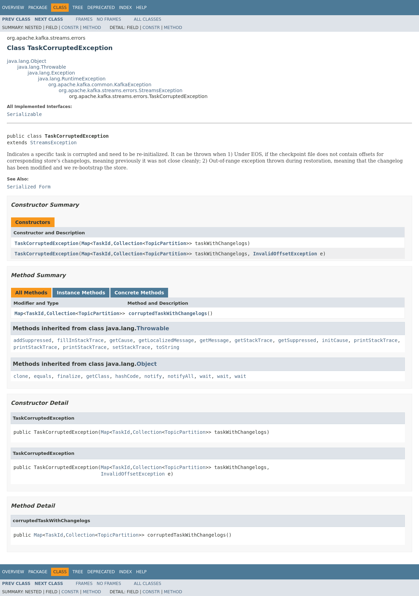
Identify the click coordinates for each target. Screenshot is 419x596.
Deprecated (101, 7)
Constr (70, 27)
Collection (128, 243)
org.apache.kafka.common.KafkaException (100, 84)
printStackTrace (375, 340)
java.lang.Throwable (41, 67)
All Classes (147, 19)
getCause (121, 340)
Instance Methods (81, 292)
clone (20, 376)
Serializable (24, 114)
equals (42, 376)
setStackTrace (131, 347)
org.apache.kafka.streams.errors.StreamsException (121, 90)
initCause (335, 340)
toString (167, 347)
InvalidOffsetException (285, 253)
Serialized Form (28, 186)
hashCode (126, 376)
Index (125, 7)
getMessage (213, 340)
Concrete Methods (139, 292)
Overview (13, 7)
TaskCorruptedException (46, 243)
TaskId (102, 243)
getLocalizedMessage (166, 340)
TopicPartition (165, 243)
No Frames (109, 19)
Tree (77, 7)
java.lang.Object (26, 61)
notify (153, 376)
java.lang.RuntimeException (72, 78)
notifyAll (181, 376)
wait (206, 376)
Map (85, 243)
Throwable (153, 328)
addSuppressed (32, 340)
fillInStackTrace (80, 340)
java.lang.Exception (51, 73)
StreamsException (53, 142)
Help (141, 7)
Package (37, 7)
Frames (84, 19)
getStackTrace (254, 340)
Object (147, 364)
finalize (68, 376)
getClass (97, 376)
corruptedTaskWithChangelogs (167, 313)
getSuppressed (297, 340)
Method (92, 27)
